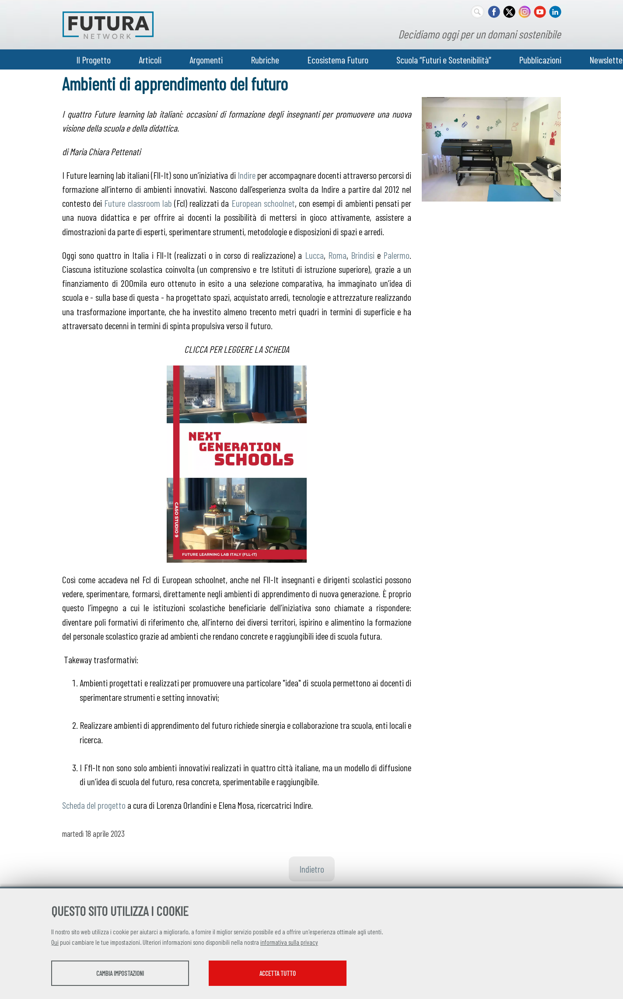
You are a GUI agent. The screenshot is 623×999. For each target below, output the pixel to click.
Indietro (311, 868)
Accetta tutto (277, 973)
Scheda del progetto (94, 805)
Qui (55, 942)
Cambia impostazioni (120, 973)
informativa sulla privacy (289, 942)
